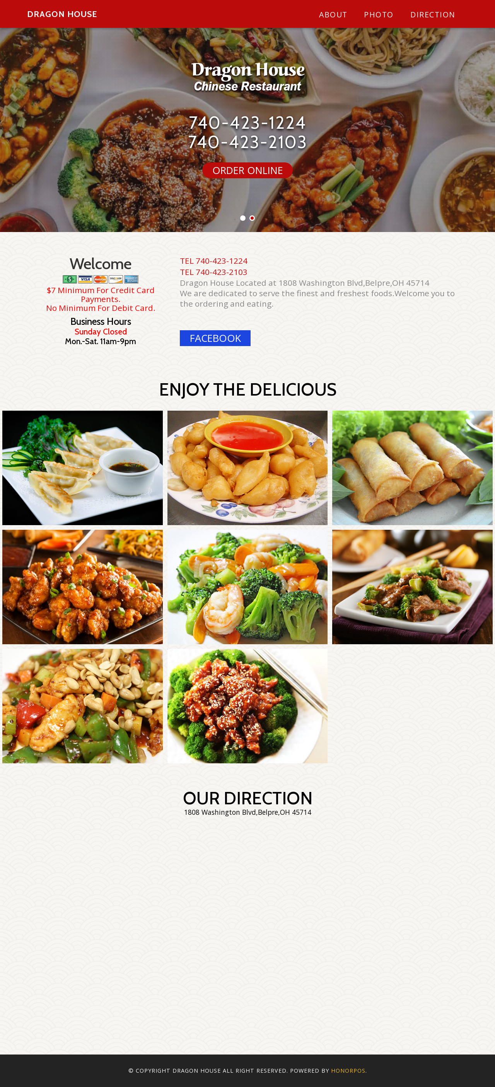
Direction (433, 14)
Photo (379, 14)
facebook (215, 338)
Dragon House (62, 14)
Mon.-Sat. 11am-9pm (100, 341)
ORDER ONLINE (247, 170)
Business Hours (100, 321)
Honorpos (348, 1070)
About (333, 14)
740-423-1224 (247, 122)
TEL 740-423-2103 (214, 271)
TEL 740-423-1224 (214, 260)
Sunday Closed (101, 331)
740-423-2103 (247, 141)
